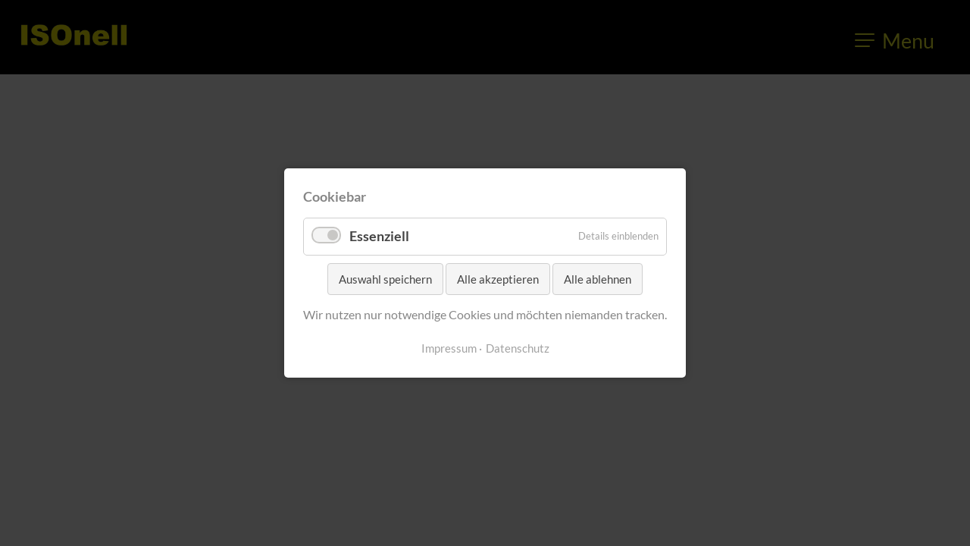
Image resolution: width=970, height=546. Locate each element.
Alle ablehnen (597, 279)
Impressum (449, 348)
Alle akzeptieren (498, 279)
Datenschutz (517, 348)
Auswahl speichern (385, 279)
